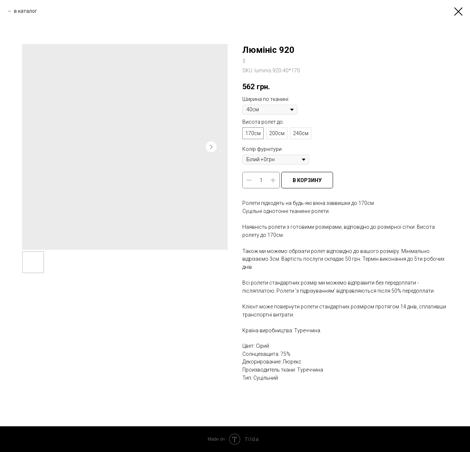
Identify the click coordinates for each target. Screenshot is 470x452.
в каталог (25, 11)
